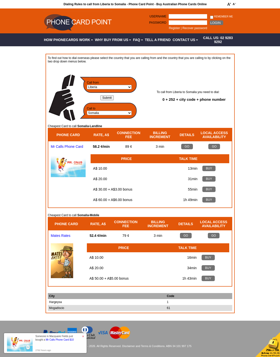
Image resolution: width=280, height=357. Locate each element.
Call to (91, 108)
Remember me (221, 16)
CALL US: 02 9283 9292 (218, 40)
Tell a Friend (158, 40)
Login (215, 23)
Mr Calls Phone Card (67, 147)
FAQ (138, 40)
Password (157, 22)
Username (157, 16)
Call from (93, 82)
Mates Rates (60, 236)
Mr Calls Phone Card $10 (60, 339)
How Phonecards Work (68, 40)
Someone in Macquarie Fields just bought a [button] (54, 338)
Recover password (194, 28)
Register (174, 28)
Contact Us (185, 40)
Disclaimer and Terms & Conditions (143, 346)
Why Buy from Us (113, 40)
